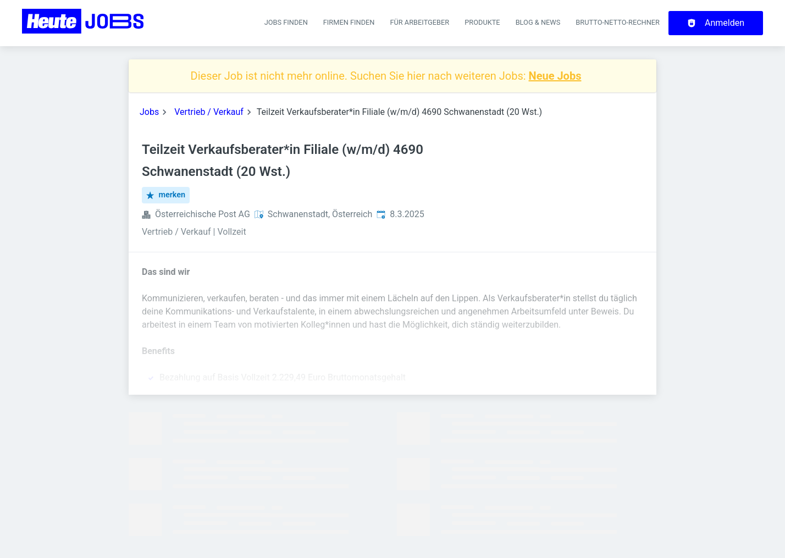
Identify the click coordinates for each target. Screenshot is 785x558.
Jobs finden (286, 22)
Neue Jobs (555, 75)
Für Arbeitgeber (419, 22)
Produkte (482, 22)
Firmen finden (349, 22)
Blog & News (538, 22)
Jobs (149, 112)
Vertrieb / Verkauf (209, 112)
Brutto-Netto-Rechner (618, 22)
